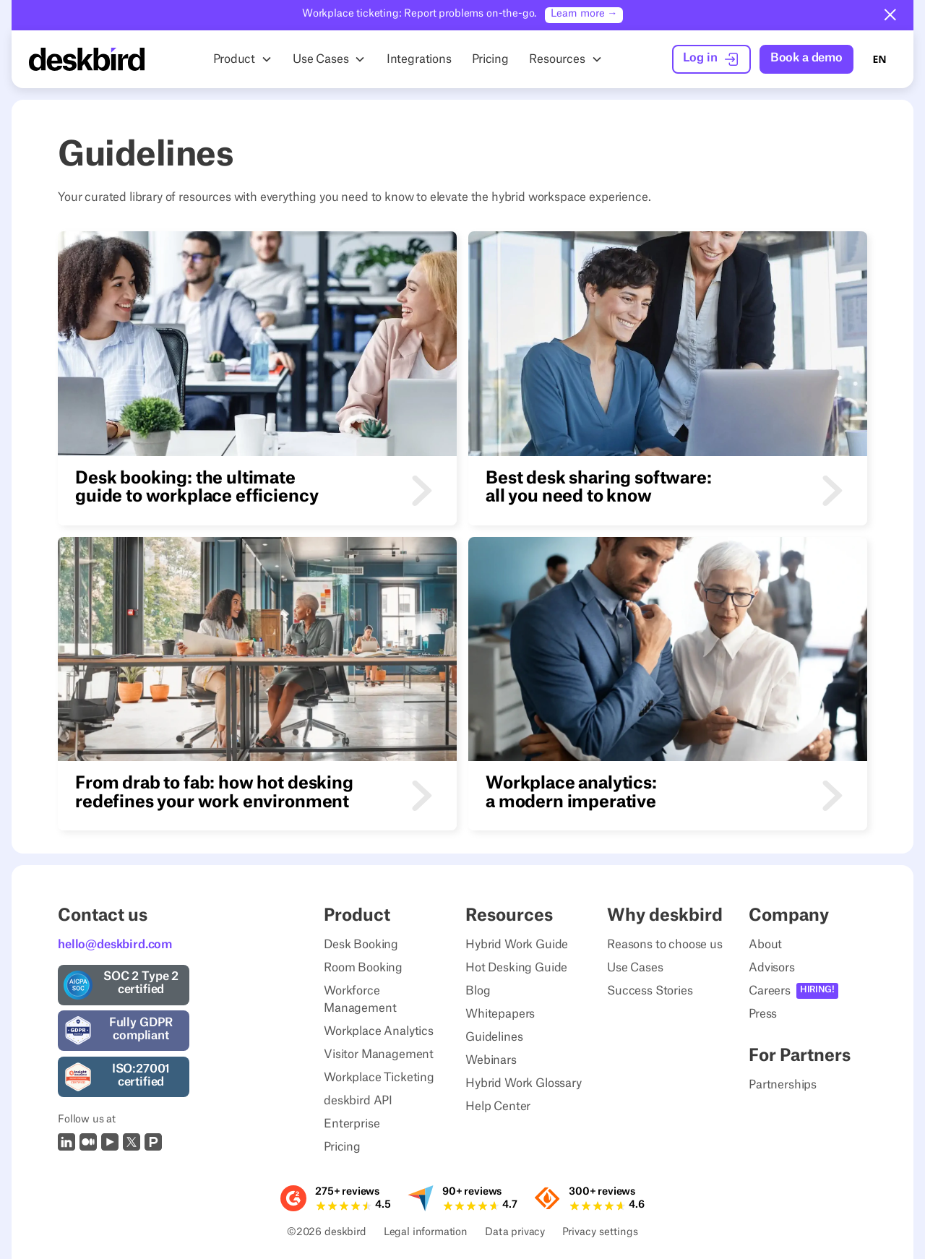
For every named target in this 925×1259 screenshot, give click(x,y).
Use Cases (635, 968)
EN (879, 59)
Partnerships (783, 1085)
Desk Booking (361, 944)
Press (763, 1014)
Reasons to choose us (665, 944)
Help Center (497, 1106)
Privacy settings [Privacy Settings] (600, 1233)
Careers (770, 991)
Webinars (491, 1060)
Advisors (772, 968)
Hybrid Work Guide (516, 944)
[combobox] (879, 59)
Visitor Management (379, 1054)
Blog (477, 991)
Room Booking (363, 968)
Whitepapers (500, 1014)
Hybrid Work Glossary (523, 1083)
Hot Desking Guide (516, 968)
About (765, 944)
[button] (890, 15)
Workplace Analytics (379, 1031)
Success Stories (650, 991)
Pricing (342, 1147)
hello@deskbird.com (115, 944)
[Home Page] (87, 59)
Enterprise (351, 1124)
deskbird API (358, 1101)
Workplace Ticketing (379, 1077)
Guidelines (493, 1037)
